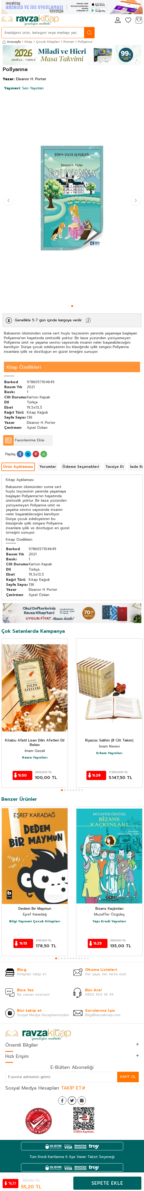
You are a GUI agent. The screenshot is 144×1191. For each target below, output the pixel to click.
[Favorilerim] (128, 20)
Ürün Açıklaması (18, 466)
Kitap (28, 42)
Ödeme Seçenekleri (80, 466)
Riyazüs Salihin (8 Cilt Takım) (109, 740)
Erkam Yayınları (109, 753)
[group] (72, 198)
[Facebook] (62, 1100)
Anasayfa (12, 42)
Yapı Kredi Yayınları (109, 921)
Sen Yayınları (24, 88)
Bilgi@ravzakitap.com (102, 1015)
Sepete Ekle (107, 1183)
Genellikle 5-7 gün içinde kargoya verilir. (48, 320)
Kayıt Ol (128, 1076)
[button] (72, 306)
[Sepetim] (139, 20)
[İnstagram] (82, 1100)
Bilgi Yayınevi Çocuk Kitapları (34, 921)
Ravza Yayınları (35, 758)
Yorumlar (47, 466)
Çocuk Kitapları (48, 42)
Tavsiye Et (114, 466)
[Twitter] (72, 1100)
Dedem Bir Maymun (34, 909)
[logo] (30, 20)
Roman (68, 42)
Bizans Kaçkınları (109, 909)
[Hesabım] (118, 20)
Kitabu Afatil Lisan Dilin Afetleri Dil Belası (34, 742)
